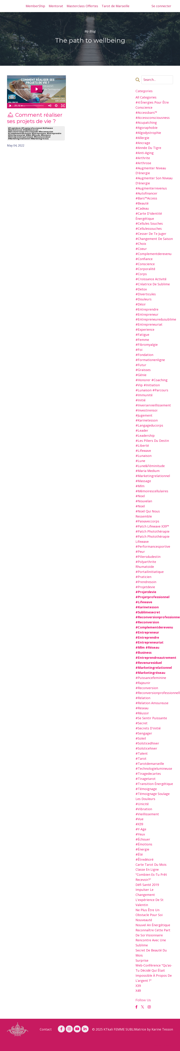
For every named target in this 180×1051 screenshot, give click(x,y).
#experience (145, 329)
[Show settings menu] (56, 105)
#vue (139, 819)
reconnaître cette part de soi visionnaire (153, 932)
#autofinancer (146, 193)
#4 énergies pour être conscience (152, 105)
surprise (142, 960)
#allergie (142, 138)
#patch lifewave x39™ (152, 526)
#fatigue (142, 334)
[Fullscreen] (62, 105)
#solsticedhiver (147, 743)
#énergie (142, 849)
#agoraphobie (147, 127)
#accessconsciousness (153, 117)
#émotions (144, 844)
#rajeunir (143, 683)
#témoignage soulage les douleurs (153, 796)
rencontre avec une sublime (151, 942)
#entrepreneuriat (149, 324)
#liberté (142, 445)
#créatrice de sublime (153, 284)
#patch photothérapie (152, 531)
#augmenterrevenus (151, 188)
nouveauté (144, 920)
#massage (143, 481)
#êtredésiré (144, 859)
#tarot (141, 758)
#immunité (144, 395)
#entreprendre (147, 309)
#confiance (144, 259)
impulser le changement (145, 892)
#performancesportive (153, 546)
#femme (142, 340)
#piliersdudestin (148, 557)
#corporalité (145, 269)
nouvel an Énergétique (153, 925)
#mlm (140, 486)
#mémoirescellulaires (152, 491)
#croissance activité (151, 279)
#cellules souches (149, 223)
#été (139, 854)
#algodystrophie (148, 133)
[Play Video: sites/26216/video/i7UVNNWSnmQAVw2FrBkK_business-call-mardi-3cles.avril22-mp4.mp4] (36, 89)
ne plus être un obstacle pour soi (149, 912)
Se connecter (161, 6)
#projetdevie (145, 587)
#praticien (143, 577)
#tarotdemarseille (150, 763)
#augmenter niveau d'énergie (151, 170)
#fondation (144, 355)
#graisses (143, 370)
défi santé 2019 (147, 885)
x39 (138, 986)
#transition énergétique (154, 784)
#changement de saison (154, 239)
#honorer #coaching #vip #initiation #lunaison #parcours (152, 385)
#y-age (141, 829)
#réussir (142, 713)
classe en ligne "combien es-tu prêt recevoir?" (151, 874)
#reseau (142, 708)
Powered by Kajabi (162, 1045)
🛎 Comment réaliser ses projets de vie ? (34, 118)
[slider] (33, 105)
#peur (140, 551)
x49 (138, 990)
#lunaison (144, 456)
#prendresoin (146, 582)
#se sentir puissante (151, 718)
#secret (141, 723)
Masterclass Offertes (82, 6)
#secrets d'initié (148, 728)
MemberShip (35, 6)
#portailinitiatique (150, 572)
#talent (142, 753)
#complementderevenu (154, 254)
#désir (141, 304)
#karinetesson (147, 420)
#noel (140, 496)
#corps (141, 274)
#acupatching (146, 122)
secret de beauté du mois (151, 952)
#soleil (141, 738)
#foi (139, 350)
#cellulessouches (149, 228)
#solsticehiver (146, 748)
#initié (141, 400)
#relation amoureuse (152, 703)
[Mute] (49, 105)
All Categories (146, 97)
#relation (143, 698)
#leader (142, 430)
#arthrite (143, 158)
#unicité (142, 804)
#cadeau (142, 208)
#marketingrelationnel (153, 476)
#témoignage (146, 789)
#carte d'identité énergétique (149, 216)
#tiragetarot (146, 779)
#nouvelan (144, 501)
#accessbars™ (146, 112)
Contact (46, 1029)
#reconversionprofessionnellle (154, 693)
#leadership (145, 435)
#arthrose (143, 163)
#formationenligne (150, 360)
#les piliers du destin (152, 440)
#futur (141, 365)
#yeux (140, 834)
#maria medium (148, 471)
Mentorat (56, 6)
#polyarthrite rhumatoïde (146, 564)
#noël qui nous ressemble (148, 513)
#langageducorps (149, 425)
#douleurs (144, 299)
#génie (141, 375)
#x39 (139, 824)
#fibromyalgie (147, 344)
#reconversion (147, 688)
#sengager (144, 733)
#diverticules (146, 294)
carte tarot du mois (151, 864)
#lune (140, 461)
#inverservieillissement (153, 405)
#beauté (142, 203)
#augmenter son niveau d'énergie (154, 180)
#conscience (145, 264)
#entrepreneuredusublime (154, 319)
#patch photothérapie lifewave (152, 539)
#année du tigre (148, 148)
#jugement (144, 415)
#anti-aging (145, 153)
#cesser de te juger (151, 234)
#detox (141, 289)
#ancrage (143, 143)
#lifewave (143, 450)
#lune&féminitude (150, 466)
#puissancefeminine (151, 678)
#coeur (141, 249)
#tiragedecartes (148, 773)
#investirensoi (146, 410)
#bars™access (146, 198)
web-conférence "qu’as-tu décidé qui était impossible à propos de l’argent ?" (154, 972)
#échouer (143, 839)
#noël (140, 506)
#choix (141, 244)
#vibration (144, 809)
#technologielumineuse (154, 768)
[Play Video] (10, 105)
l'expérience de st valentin (149, 902)
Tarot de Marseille (115, 6)
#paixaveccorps (147, 521)
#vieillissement (147, 814)
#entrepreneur (147, 314)
